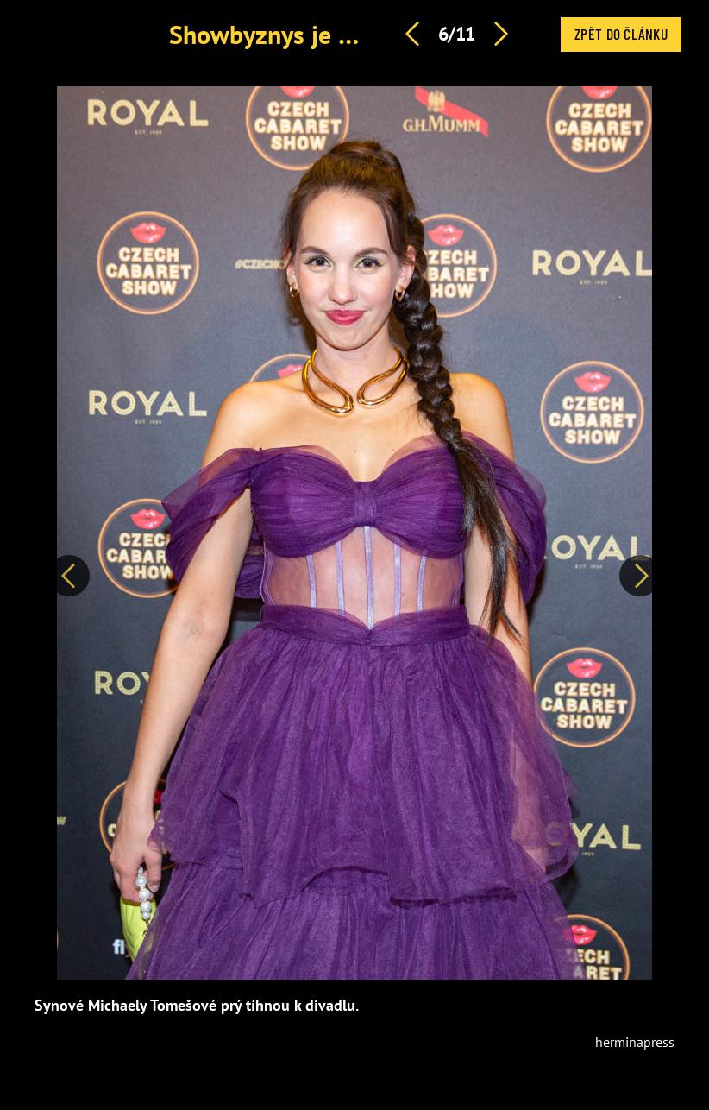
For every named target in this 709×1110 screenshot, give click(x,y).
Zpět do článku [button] (621, 33)
